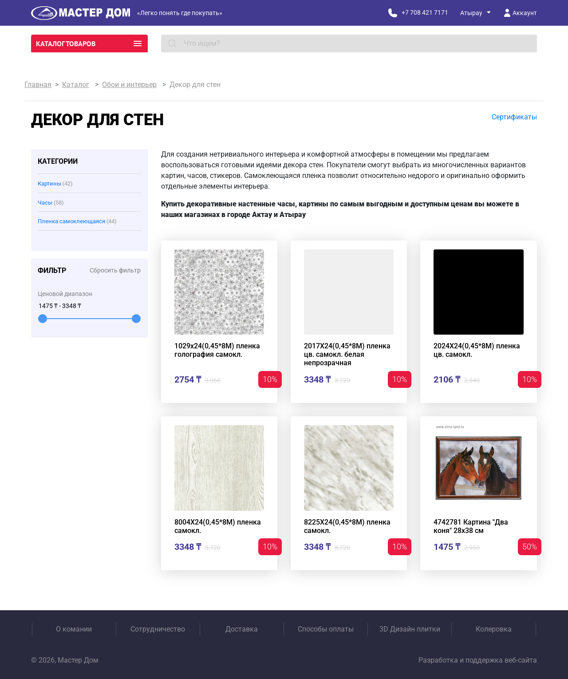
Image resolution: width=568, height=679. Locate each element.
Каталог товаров (89, 43)
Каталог (75, 84)
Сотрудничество (157, 629)
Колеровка (494, 629)
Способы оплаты (326, 629)
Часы (51, 202)
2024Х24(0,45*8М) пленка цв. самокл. (477, 350)
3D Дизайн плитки (409, 629)
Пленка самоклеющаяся (77, 221)
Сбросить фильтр (115, 270)
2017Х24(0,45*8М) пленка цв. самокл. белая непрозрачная (347, 354)
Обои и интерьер (129, 84)
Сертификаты (514, 117)
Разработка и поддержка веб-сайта (477, 660)
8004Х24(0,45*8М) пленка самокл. (217, 526)
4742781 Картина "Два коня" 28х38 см (471, 526)
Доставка (241, 629)
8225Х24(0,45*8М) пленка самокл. (347, 526)
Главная (37, 84)
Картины (55, 183)
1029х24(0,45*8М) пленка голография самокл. (217, 350)
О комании (74, 629)
